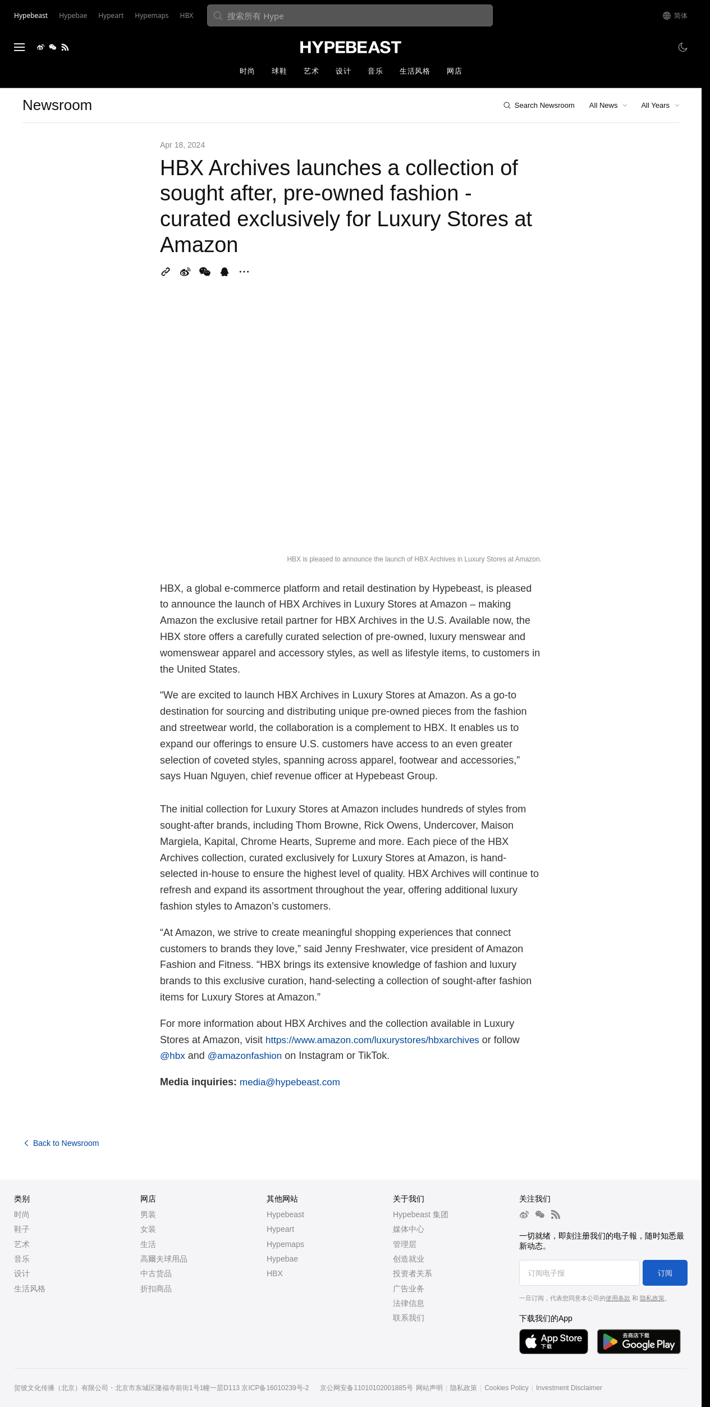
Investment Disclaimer (569, 1388)
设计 (343, 71)
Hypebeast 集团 (420, 1214)
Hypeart (280, 1229)
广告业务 (408, 1288)
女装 (148, 1229)
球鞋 (279, 71)
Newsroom (57, 105)
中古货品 (156, 1273)
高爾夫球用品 (163, 1258)
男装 (148, 1214)
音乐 (375, 71)
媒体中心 (408, 1229)
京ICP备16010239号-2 (275, 1388)
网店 (454, 71)
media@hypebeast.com (290, 1082)
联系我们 (408, 1317)
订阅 (665, 1273)
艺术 (311, 71)
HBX (275, 1273)
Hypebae (282, 1258)
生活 (148, 1244)
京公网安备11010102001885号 (366, 1388)
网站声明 (429, 1388)
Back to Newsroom (60, 1143)
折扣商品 (156, 1288)
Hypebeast (285, 1214)
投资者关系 (412, 1273)
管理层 (404, 1244)
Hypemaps (285, 1244)
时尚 (247, 71)
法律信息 (408, 1303)
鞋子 (22, 1229)
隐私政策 (652, 1298)
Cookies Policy (506, 1388)
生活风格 (415, 71)
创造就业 (408, 1258)
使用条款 (618, 1298)
